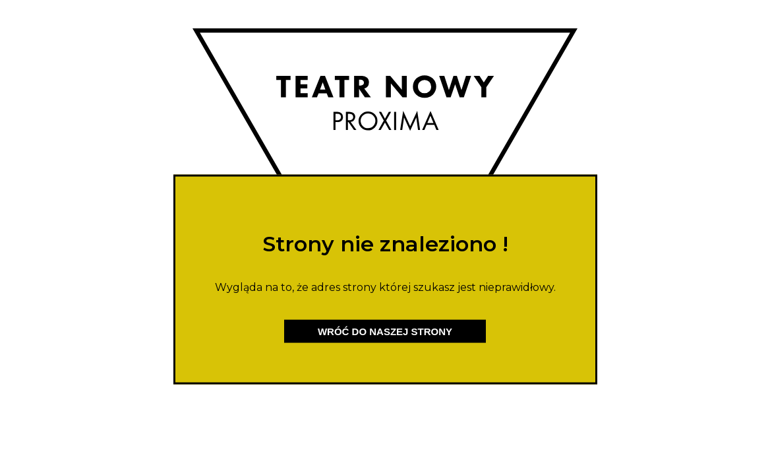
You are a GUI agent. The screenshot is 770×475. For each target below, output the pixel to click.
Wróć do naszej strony (385, 331)
